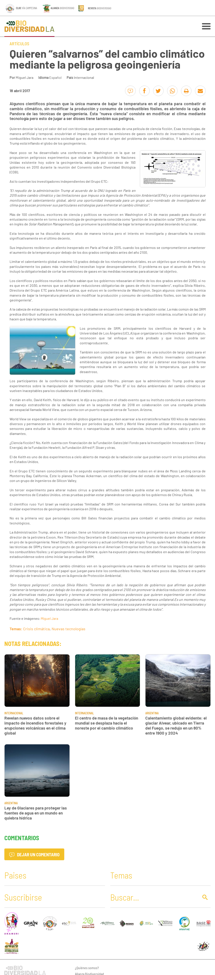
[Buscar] (153, 897)
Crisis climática (36, 628)
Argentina (152, 713)
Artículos (19, 43)
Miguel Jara (24, 77)
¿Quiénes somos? (87, 968)
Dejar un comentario (34, 854)
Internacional (84, 77)
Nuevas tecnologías (68, 628)
